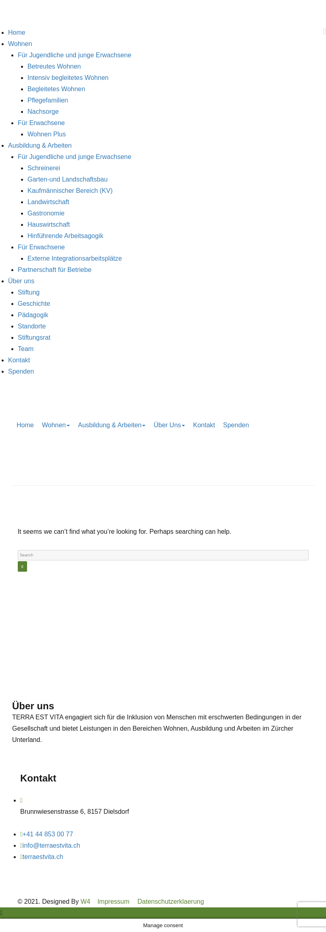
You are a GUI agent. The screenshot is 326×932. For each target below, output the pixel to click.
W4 (85, 901)
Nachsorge (43, 111)
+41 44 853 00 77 (48, 834)
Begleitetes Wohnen (56, 89)
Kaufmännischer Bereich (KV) (70, 190)
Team (26, 348)
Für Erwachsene (41, 122)
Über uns (21, 281)
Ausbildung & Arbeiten (40, 145)
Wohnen (20, 43)
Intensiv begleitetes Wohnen (68, 77)
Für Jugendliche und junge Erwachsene (74, 55)
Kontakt (19, 360)
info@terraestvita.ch (51, 845)
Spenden (21, 371)
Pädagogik (33, 314)
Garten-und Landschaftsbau (67, 179)
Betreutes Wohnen (54, 66)
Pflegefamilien (47, 100)
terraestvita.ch (43, 856)
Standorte (32, 326)
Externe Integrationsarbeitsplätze (74, 258)
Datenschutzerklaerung (170, 901)
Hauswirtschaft (48, 224)
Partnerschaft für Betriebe (54, 269)
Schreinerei (43, 168)
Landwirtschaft (48, 202)
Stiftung (29, 292)
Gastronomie (46, 213)
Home (16, 32)
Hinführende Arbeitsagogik (65, 235)
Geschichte (34, 303)
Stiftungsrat (34, 337)
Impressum (113, 901)
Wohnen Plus (46, 134)
